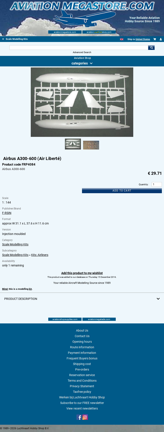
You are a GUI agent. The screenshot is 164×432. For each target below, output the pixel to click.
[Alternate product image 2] (91, 149)
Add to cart (122, 190)
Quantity (143, 184)
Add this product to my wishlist (82, 273)
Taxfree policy (82, 391)
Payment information (82, 352)
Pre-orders (82, 369)
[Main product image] (82, 136)
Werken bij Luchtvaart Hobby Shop (82, 397)
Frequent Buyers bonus (82, 358)
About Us (82, 330)
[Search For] (78, 47)
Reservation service (82, 375)
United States (143, 39)
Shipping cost (82, 364)
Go (151, 47)
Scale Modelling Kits (15, 244)
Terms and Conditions (82, 380)
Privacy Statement (82, 386)
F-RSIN (6, 213)
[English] (121, 39)
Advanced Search (82, 52)
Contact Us (82, 336)
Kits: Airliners (39, 255)
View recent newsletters (82, 408)
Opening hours (82, 341)
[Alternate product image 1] (73, 149)
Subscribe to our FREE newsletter (82, 403)
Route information (82, 347)
